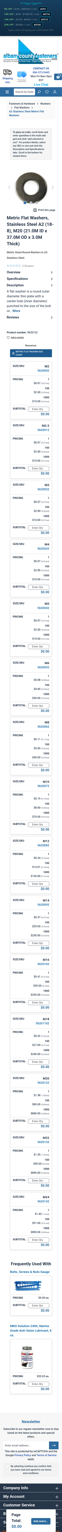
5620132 (43, 1142)
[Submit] (54, 1445)
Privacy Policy (22, 1455)
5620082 (43, 845)
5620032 (43, 548)
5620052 (43, 667)
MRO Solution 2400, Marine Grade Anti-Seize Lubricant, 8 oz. (30, 1330)
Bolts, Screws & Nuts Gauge (30, 1272)
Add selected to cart (42, 1521)
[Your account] (55, 92)
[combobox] (24, 92)
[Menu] (7, 92)
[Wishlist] (47, 92)
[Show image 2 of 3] (31, 202)
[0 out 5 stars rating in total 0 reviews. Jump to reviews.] (20, 265)
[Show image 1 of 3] (25, 202)
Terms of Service (46, 1455)
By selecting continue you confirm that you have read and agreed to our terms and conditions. (31, 1470)
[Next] (52, 187)
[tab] (30, 298)
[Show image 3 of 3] (37, 202)
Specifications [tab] (30, 278)
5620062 (43, 726)
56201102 (42, 1023)
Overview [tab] (30, 272)
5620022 (43, 489)
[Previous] (9, 187)
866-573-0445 (41, 72)
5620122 (43, 1082)
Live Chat (41, 85)
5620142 (43, 1201)
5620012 (43, 430)
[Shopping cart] (58, 77)
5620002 (43, 370)
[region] (31, 187)
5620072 (43, 786)
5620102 (43, 964)
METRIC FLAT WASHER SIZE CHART (27, 353)
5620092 (43, 904)
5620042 (43, 608)
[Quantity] (38, 409)
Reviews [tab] (30, 317)
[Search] (39, 92)
